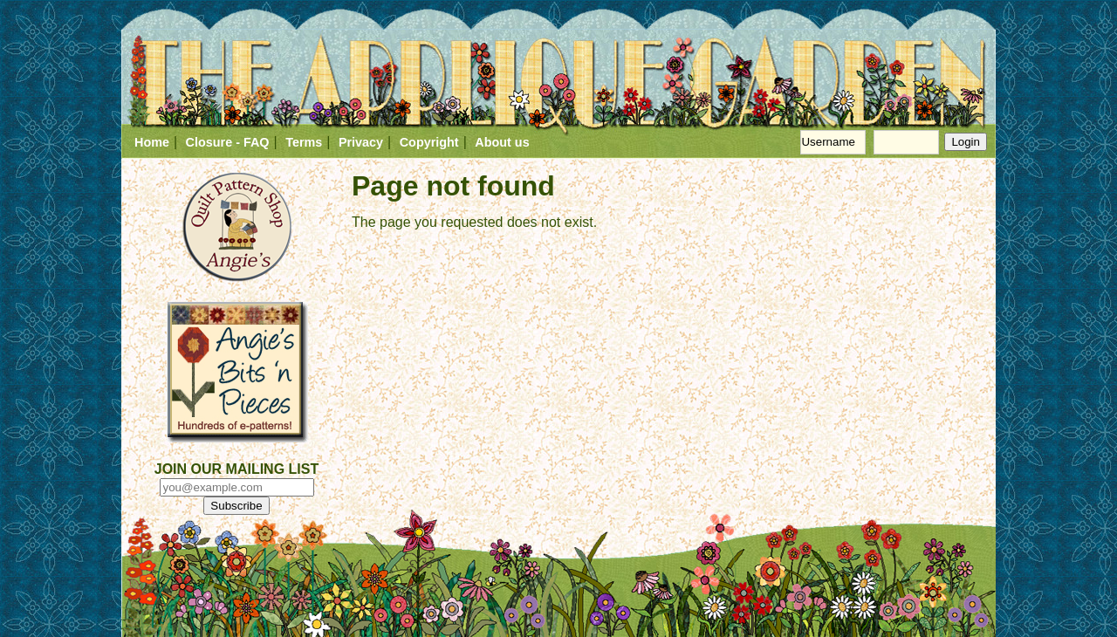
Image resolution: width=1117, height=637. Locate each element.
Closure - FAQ (228, 142)
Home (151, 142)
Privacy (361, 142)
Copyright (429, 142)
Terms (303, 142)
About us (502, 142)
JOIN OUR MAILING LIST (236, 469)
